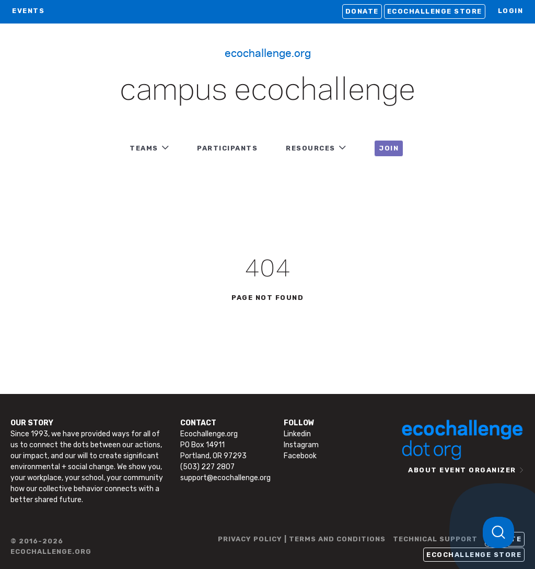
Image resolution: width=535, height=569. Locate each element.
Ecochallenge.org (268, 52)
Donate (362, 11)
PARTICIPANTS (227, 148)
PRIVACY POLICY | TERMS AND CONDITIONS (302, 539)
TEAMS (144, 148)
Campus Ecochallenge (267, 91)
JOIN (389, 148)
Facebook (300, 455)
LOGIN (511, 11)
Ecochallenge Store (434, 11)
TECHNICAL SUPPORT (435, 539)
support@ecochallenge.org (225, 477)
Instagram (301, 444)
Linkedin (297, 433)
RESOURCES (310, 148)
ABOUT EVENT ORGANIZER (462, 470)
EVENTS (28, 11)
